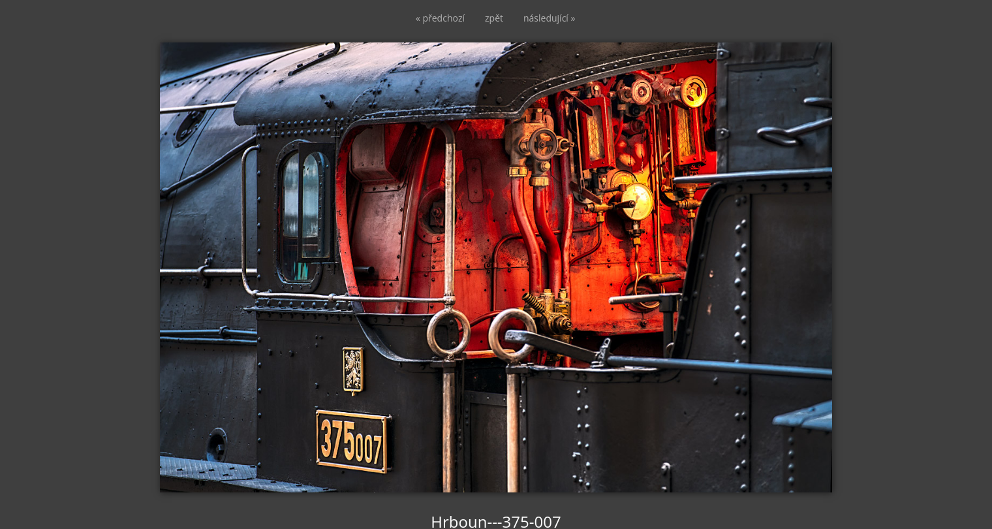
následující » (549, 18)
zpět (494, 18)
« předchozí (440, 18)
